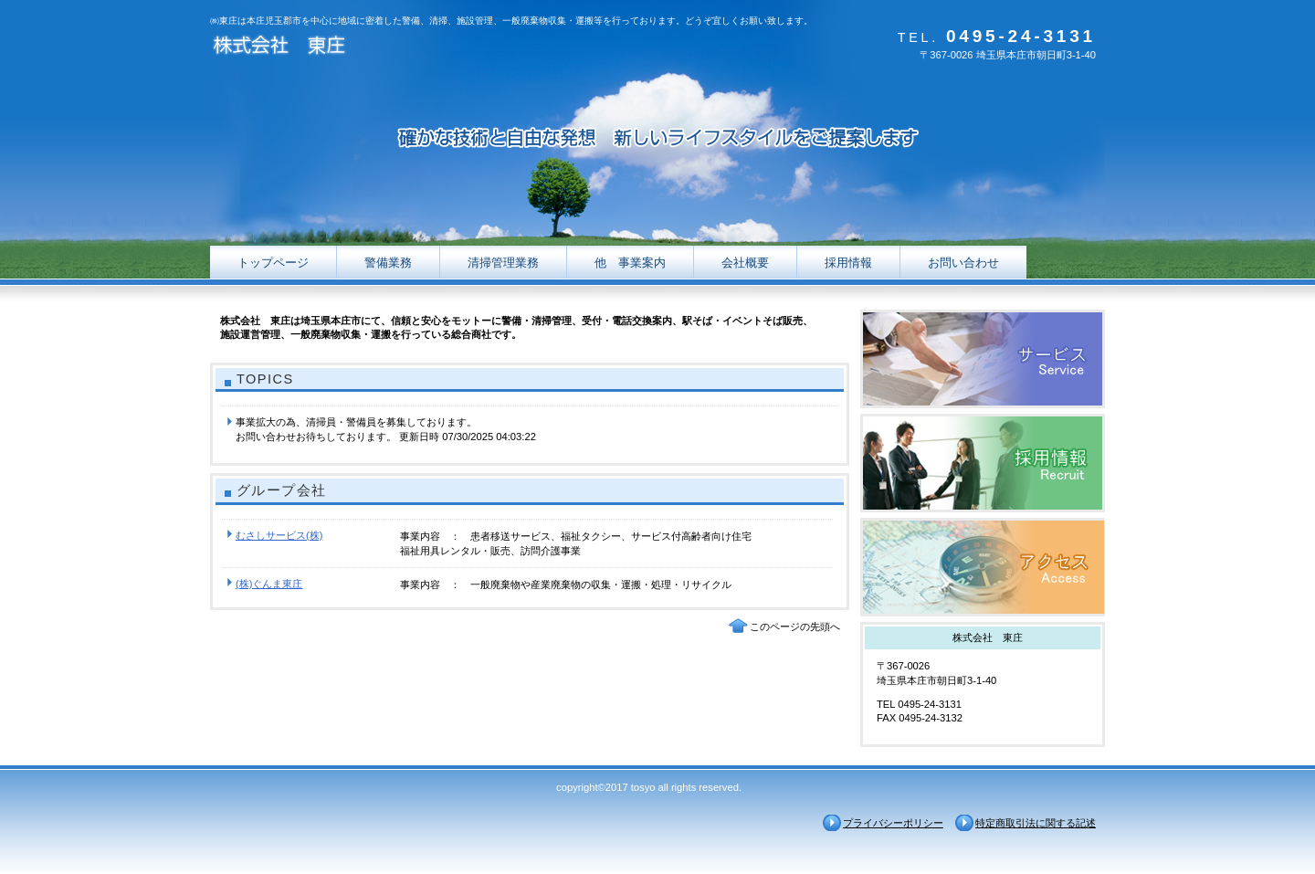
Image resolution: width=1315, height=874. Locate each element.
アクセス (982, 567)
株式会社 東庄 (392, 48)
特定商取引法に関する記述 (1035, 822)
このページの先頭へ (795, 626)
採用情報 (982, 463)
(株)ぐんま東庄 (269, 583)
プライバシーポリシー (893, 822)
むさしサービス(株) (279, 535)
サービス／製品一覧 (982, 359)
